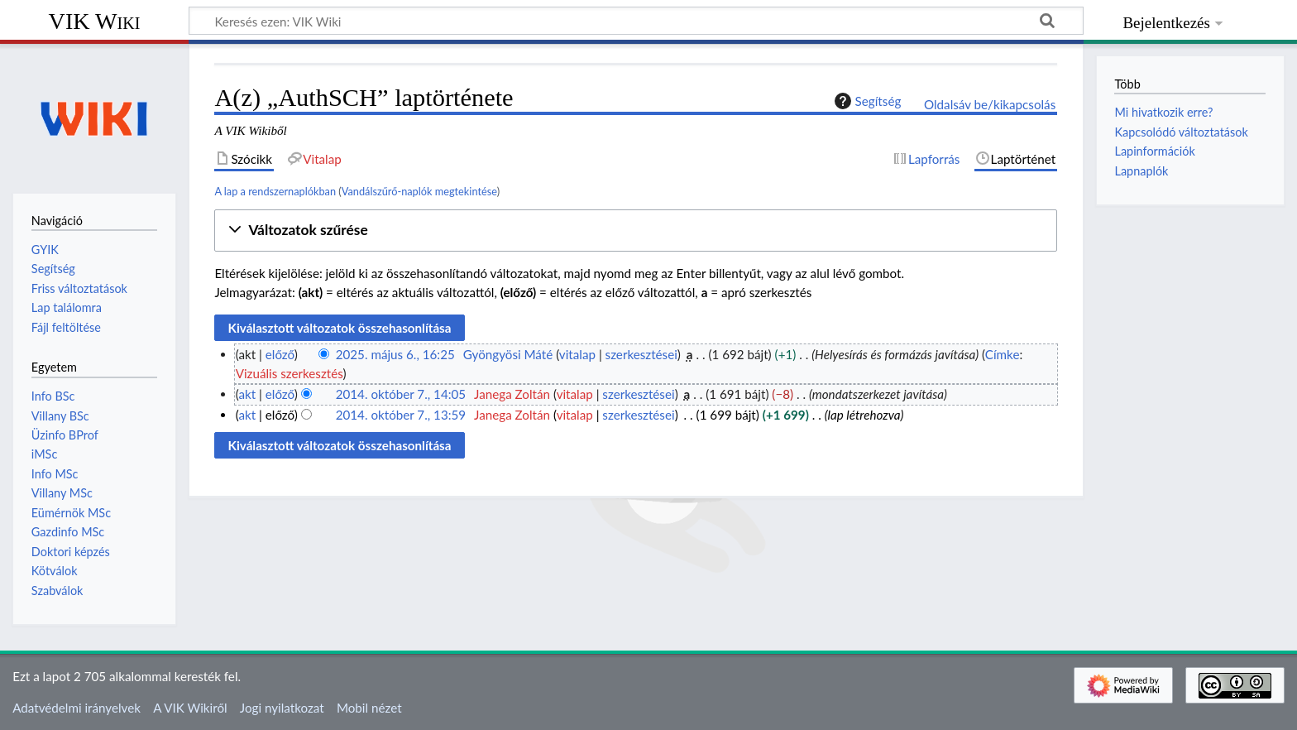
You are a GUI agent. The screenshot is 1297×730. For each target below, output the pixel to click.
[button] (635, 230)
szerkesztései (641, 354)
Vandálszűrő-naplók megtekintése (419, 191)
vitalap (577, 354)
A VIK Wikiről (190, 707)
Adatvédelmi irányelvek (76, 707)
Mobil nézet (369, 707)
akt (247, 394)
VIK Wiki (95, 21)
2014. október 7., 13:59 (401, 414)
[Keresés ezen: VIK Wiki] (636, 20)
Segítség (866, 101)
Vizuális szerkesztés (289, 373)
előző (280, 354)
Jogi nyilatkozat (282, 707)
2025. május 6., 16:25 (395, 354)
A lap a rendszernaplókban (275, 191)
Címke (1002, 354)
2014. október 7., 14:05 (401, 394)
